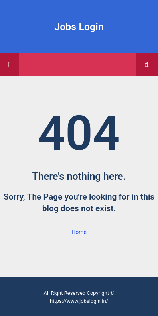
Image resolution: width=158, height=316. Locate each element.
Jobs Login (79, 27)
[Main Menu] (9, 64)
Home (79, 232)
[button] (147, 64)
